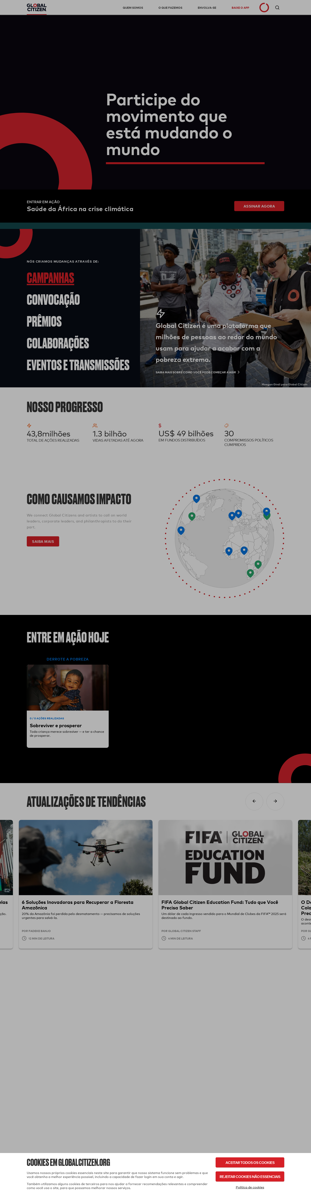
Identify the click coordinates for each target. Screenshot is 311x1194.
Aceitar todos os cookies (250, 1162)
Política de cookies (250, 1187)
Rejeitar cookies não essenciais (250, 1176)
